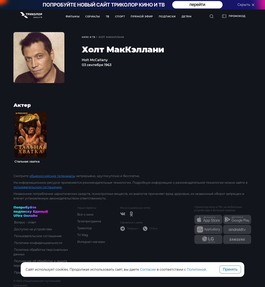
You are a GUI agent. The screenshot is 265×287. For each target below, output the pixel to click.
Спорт (120, 16)
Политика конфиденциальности (38, 243)
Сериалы (92, 16)
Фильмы (73, 16)
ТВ (107, 16)
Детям (187, 16)
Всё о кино (85, 214)
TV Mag (82, 235)
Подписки (167, 16)
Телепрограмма (89, 221)
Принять (230, 269)
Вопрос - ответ (24, 222)
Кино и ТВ (89, 37)
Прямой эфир (142, 16)
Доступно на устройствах (32, 229)
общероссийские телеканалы (52, 176)
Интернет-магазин (91, 242)
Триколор (84, 228)
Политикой (196, 269)
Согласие (148, 269)
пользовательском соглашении (37, 187)
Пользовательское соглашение (37, 236)
